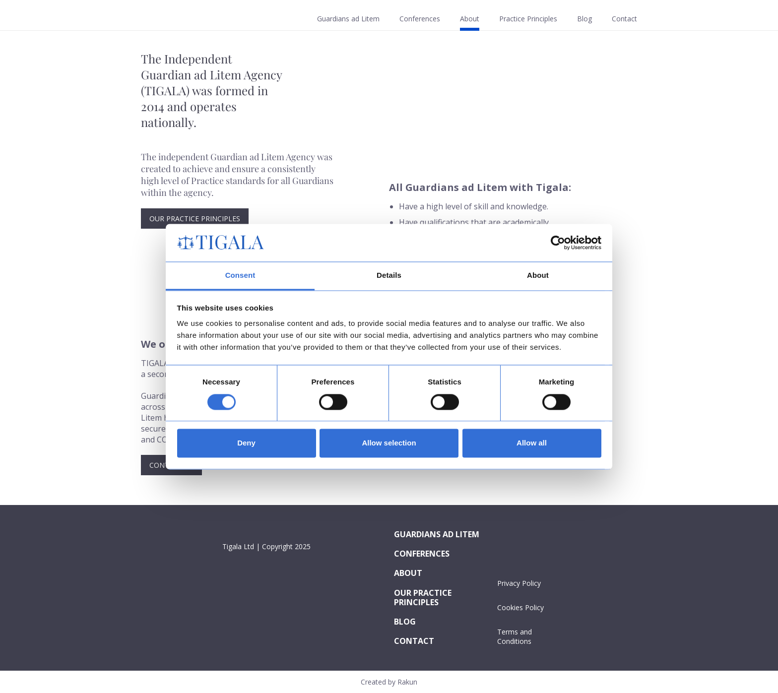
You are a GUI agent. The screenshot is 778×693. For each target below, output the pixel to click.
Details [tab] (389, 275)
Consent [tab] (240, 275)
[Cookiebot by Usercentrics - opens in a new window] (558, 242)
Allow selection (389, 443)
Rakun (407, 682)
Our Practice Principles (194, 218)
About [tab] (538, 275)
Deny (246, 443)
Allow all (532, 443)
